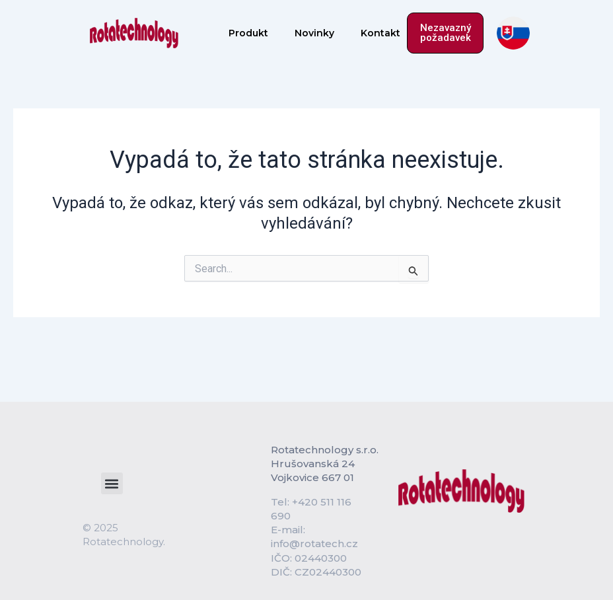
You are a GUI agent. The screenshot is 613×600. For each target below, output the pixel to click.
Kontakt (380, 33)
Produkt (248, 33)
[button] (112, 483)
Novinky (314, 33)
